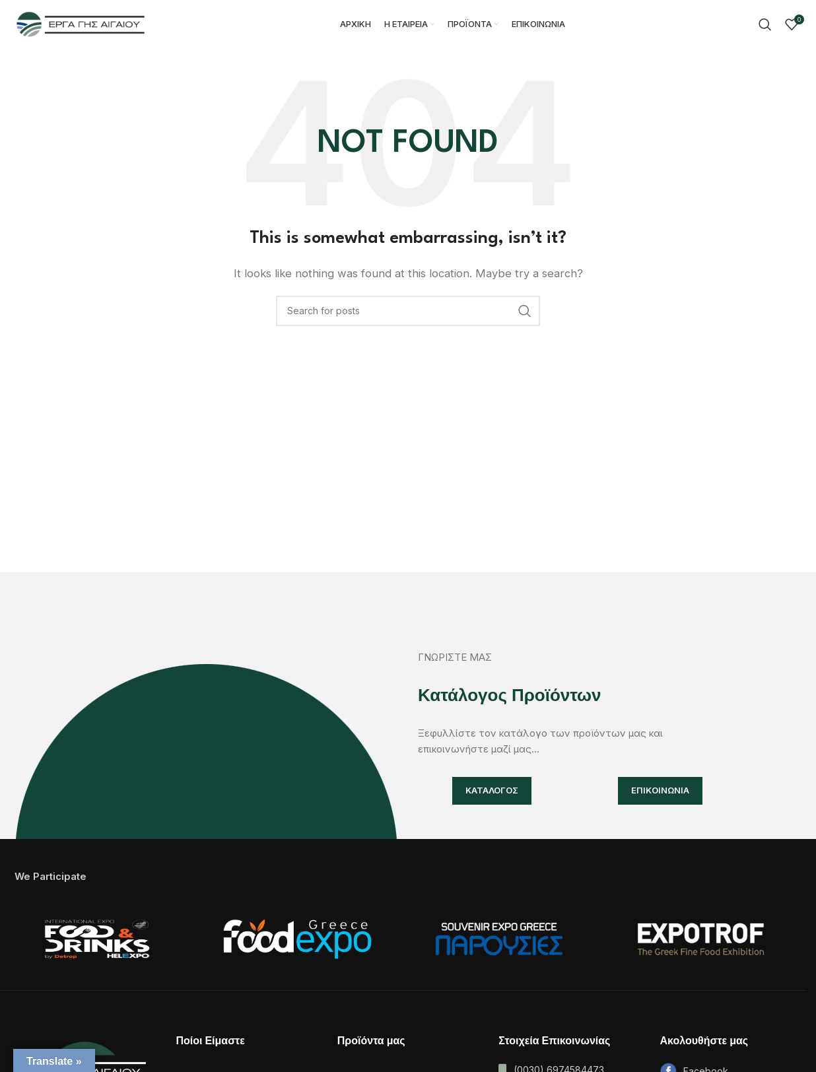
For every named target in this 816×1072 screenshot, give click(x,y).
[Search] (765, 26)
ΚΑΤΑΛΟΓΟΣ (491, 793)
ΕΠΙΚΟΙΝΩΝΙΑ (660, 793)
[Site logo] (81, 25)
